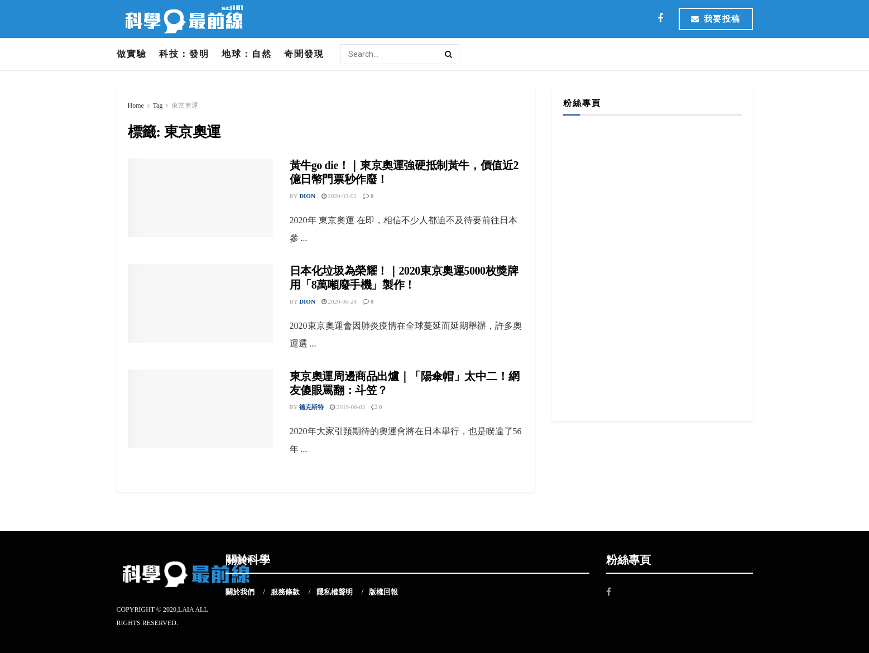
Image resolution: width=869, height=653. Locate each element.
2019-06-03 (347, 407)
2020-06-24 (339, 301)
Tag (158, 105)
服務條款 (285, 592)
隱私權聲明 (334, 592)
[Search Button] (449, 54)
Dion (307, 196)
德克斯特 (311, 407)
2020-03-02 (339, 196)
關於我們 (240, 592)
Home (136, 105)
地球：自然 (247, 54)
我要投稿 (716, 19)
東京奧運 (184, 105)
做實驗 (132, 54)
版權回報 (383, 592)
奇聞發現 (304, 54)
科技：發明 (184, 54)
